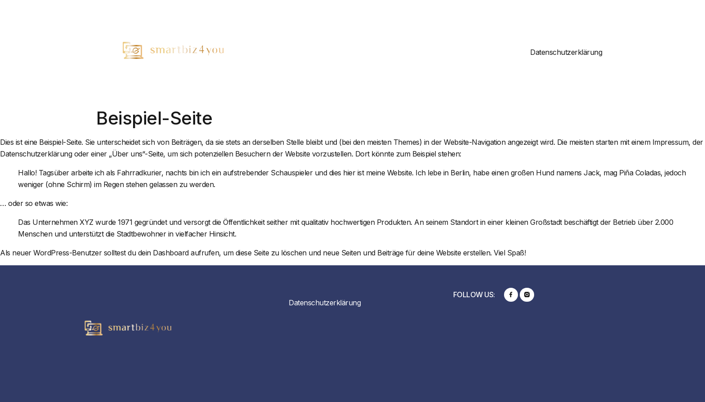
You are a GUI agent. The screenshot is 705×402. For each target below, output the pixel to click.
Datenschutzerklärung (566, 52)
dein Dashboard (163, 252)
